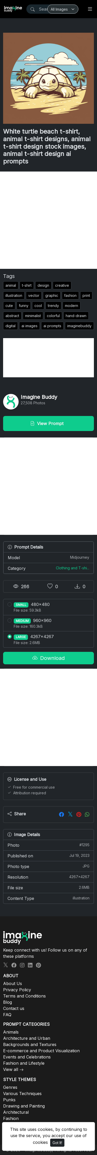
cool (38, 305)
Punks (9, 1099)
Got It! (57, 1142)
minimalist (33, 315)
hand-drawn (76, 315)
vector (33, 295)
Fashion (11, 1118)
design (43, 285)
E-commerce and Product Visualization (41, 1050)
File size (48, 887)
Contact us (13, 1008)
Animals (11, 1032)
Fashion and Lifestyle (23, 1063)
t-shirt (27, 285)
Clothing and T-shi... (72, 568)
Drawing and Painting (24, 1106)
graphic (51, 295)
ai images (29, 326)
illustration (13, 295)
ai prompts (52, 326)
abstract (12, 315)
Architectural (16, 1112)
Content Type (48, 898)
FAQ (7, 1014)
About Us (12, 983)
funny (23, 305)
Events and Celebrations (27, 1057)
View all (10, 1069)
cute (9, 305)
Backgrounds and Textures (29, 1044)
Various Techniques (22, 1093)
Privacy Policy (17, 989)
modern (71, 305)
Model (48, 557)
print (86, 295)
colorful (53, 315)
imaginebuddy (79, 326)
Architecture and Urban (26, 1038)
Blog (7, 1002)
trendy (53, 305)
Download (48, 658)
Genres (10, 1087)
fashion (70, 295)
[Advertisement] (48, 220)
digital (10, 326)
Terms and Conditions (24, 996)
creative (62, 285)
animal (10, 285)
